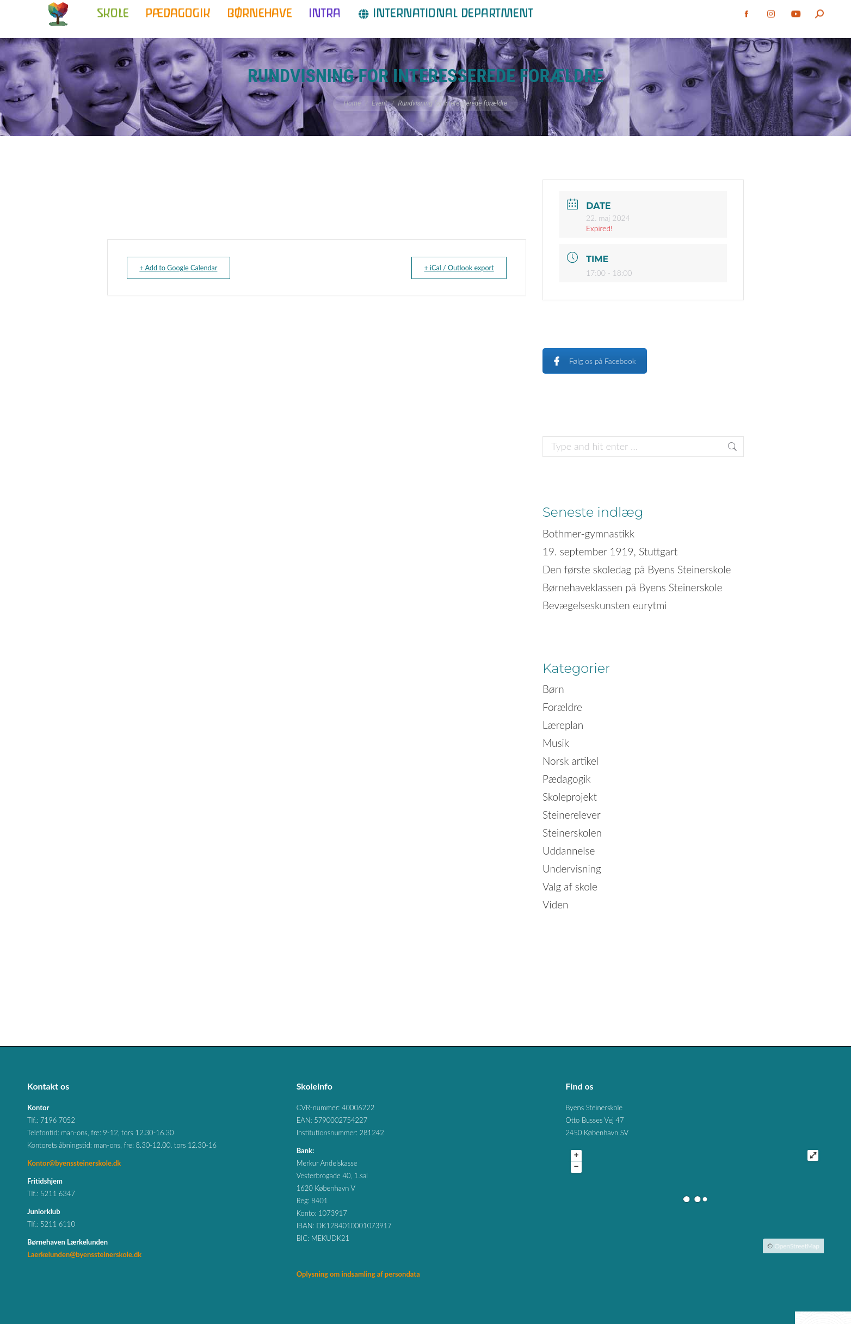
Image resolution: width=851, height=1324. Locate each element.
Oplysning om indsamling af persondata (358, 1274)
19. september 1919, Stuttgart (609, 551)
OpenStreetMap (796, 1246)
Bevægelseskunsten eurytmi (604, 605)
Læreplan (562, 725)
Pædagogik (566, 778)
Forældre (562, 707)
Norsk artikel (570, 760)
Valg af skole (569, 886)
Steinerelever (571, 814)
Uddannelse (568, 850)
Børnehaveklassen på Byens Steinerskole (632, 587)
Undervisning (571, 868)
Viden (555, 904)
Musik (555, 743)
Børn (553, 689)
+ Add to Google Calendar (186, 267)
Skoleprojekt (569, 796)
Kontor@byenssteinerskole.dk (74, 1163)
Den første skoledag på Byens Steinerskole (636, 569)
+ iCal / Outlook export (452, 267)
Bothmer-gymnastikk (588, 533)
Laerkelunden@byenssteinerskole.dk (84, 1254)
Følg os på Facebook (595, 361)
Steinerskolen (572, 832)
